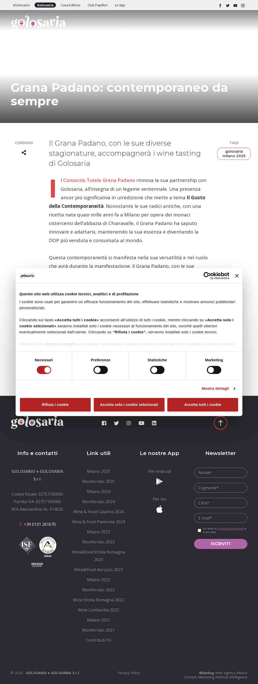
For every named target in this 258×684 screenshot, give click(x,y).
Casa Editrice (70, 5)
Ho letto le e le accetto (224, 530)
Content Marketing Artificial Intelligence (215, 676)
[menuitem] (98, 471)
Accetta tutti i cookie (202, 404)
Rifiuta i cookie (55, 404)
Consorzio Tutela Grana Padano (100, 180)
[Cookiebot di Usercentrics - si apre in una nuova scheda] (207, 275)
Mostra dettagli (215, 388)
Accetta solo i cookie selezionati (129, 404)
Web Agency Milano (231, 672)
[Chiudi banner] (237, 275)
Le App (120, 5)
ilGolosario (21, 5)
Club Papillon (98, 5)
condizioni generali (231, 528)
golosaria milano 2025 (233, 153)
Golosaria (45, 5)
